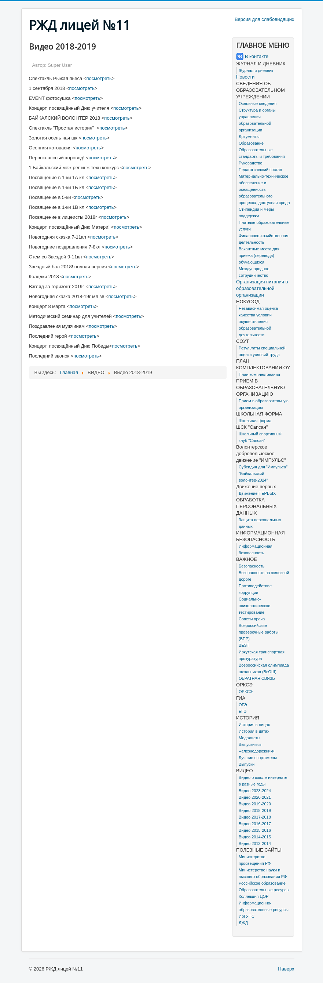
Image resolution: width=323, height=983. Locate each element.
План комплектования (259, 374)
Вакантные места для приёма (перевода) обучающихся (259, 255)
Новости (245, 77)
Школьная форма (255, 420)
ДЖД (243, 923)
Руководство (250, 163)
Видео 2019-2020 (255, 804)
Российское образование (262, 883)
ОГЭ (243, 705)
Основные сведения (257, 103)
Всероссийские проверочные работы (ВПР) (258, 632)
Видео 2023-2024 (255, 790)
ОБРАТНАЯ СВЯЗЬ (257, 678)
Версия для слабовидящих (264, 19)
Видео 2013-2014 (255, 843)
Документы (249, 136)
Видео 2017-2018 (255, 817)
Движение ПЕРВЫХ (257, 493)
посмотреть (98, 78)
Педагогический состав (260, 169)
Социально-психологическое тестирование (254, 605)
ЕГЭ (242, 711)
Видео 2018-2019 (255, 810)
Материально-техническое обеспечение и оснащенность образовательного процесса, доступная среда (264, 189)
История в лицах (254, 724)
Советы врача (252, 619)
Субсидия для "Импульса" (263, 467)
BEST (244, 645)
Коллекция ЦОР (253, 896)
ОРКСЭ (246, 691)
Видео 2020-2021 (255, 797)
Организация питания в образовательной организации (262, 288)
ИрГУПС (246, 916)
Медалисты (249, 738)
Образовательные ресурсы (264, 890)
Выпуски (246, 764)
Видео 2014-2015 (255, 837)
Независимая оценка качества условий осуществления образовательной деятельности (258, 321)
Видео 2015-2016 (255, 830)
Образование (251, 143)
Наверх (286, 969)
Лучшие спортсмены (258, 757)
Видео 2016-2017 (255, 823)
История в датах (254, 731)
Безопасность (251, 566)
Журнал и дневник (256, 70)
